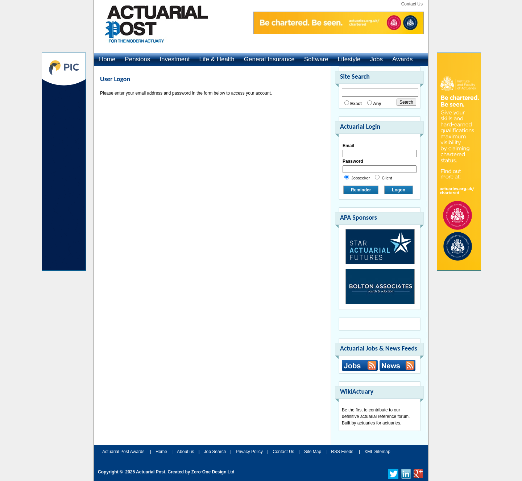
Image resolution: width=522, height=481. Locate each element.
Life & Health (216, 59)
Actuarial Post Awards (124, 451)
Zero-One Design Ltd (213, 471)
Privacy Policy (249, 451)
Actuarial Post (150, 471)
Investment (175, 59)
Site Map (312, 451)
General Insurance (269, 59)
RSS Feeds (342, 451)
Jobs (376, 59)
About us (185, 451)
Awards (402, 59)
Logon (398, 189)
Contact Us (412, 4)
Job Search (215, 451)
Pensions (137, 59)
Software (316, 59)
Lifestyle (349, 59)
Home (107, 59)
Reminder (361, 189)
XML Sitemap (377, 451)
